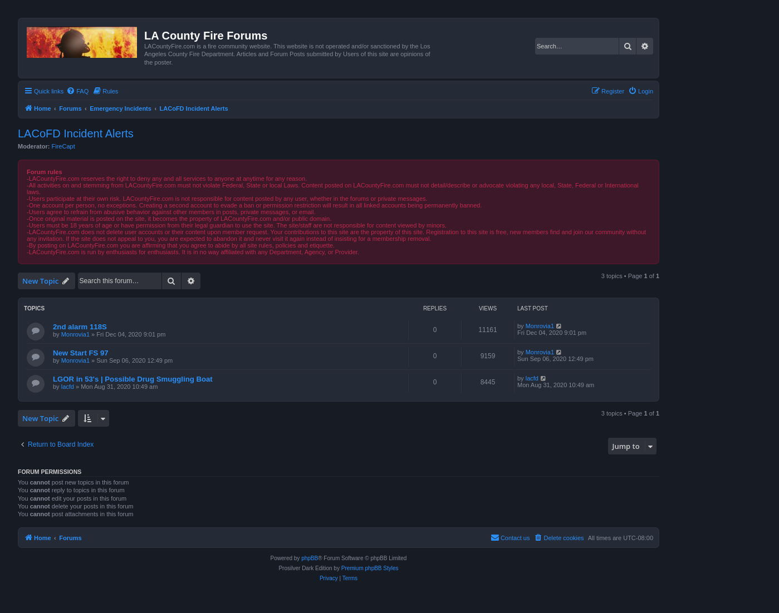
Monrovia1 (75, 334)
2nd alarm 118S (80, 327)
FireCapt (63, 146)
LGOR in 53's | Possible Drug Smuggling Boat (133, 379)
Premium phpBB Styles (370, 568)
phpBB (309, 558)
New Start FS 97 (81, 353)
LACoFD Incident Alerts (76, 133)
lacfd (67, 386)
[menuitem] (77, 91)
